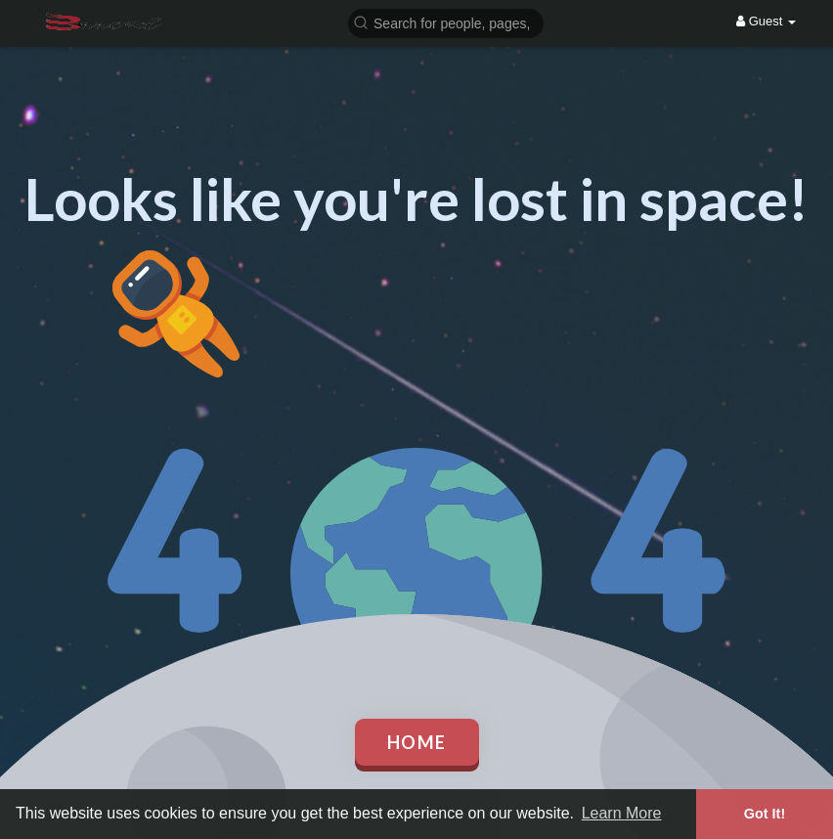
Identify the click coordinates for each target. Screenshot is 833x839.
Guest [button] (766, 21)
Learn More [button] (622, 813)
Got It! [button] (764, 813)
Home (417, 742)
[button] (445, 22)
